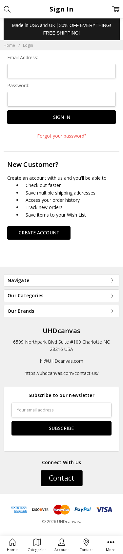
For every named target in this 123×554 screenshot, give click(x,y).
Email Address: (22, 57)
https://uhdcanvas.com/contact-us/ (62, 373)
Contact (61, 478)
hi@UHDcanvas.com (61, 361)
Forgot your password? (61, 136)
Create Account (39, 232)
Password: (18, 85)
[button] (62, 478)
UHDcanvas (61, 330)
